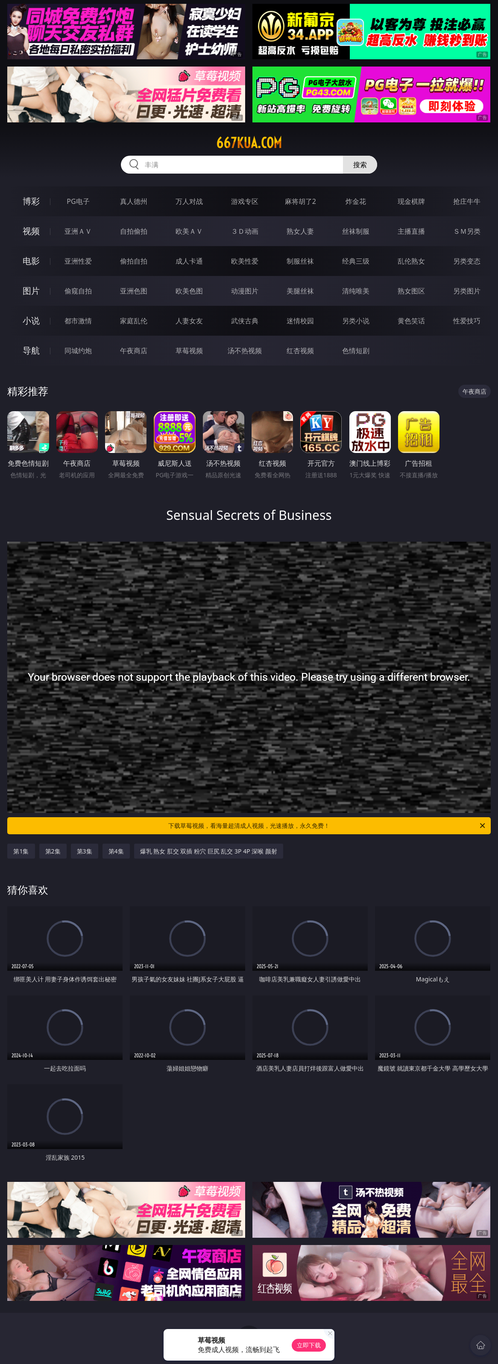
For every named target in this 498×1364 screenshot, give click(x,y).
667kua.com (249, 142)
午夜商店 (133, 350)
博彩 (31, 201)
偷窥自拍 (78, 291)
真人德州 (133, 201)
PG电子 (78, 201)
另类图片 (466, 291)
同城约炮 (78, 350)
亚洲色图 (133, 291)
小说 (31, 320)
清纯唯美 (355, 291)
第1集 (21, 851)
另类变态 (466, 261)
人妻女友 (189, 320)
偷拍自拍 (133, 261)
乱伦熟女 (411, 261)
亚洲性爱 (78, 261)
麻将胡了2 (300, 201)
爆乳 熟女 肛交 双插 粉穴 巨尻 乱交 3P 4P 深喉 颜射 (208, 851)
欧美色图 (189, 291)
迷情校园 (300, 320)
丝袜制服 (355, 231)
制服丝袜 (300, 261)
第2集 (53, 851)
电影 (31, 261)
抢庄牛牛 (466, 201)
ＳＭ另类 (466, 231)
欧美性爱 (244, 261)
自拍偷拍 (133, 231)
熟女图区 (411, 291)
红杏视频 (300, 350)
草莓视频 (189, 350)
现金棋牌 (411, 201)
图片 (31, 290)
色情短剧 (355, 350)
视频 (31, 231)
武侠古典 (244, 320)
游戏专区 (244, 201)
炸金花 (356, 201)
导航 (31, 350)
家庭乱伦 (133, 320)
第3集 (84, 851)
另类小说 (355, 320)
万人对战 (189, 201)
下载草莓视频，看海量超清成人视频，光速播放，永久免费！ (327, 826)
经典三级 (355, 261)
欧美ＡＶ (189, 231)
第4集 (116, 851)
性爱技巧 (466, 320)
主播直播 (411, 231)
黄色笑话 (411, 320)
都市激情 (78, 320)
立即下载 (309, 1345)
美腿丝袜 (300, 291)
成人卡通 (189, 261)
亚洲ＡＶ (78, 231)
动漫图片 (244, 291)
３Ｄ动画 (244, 231)
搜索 (360, 164)
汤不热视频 (245, 350)
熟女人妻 (300, 231)
